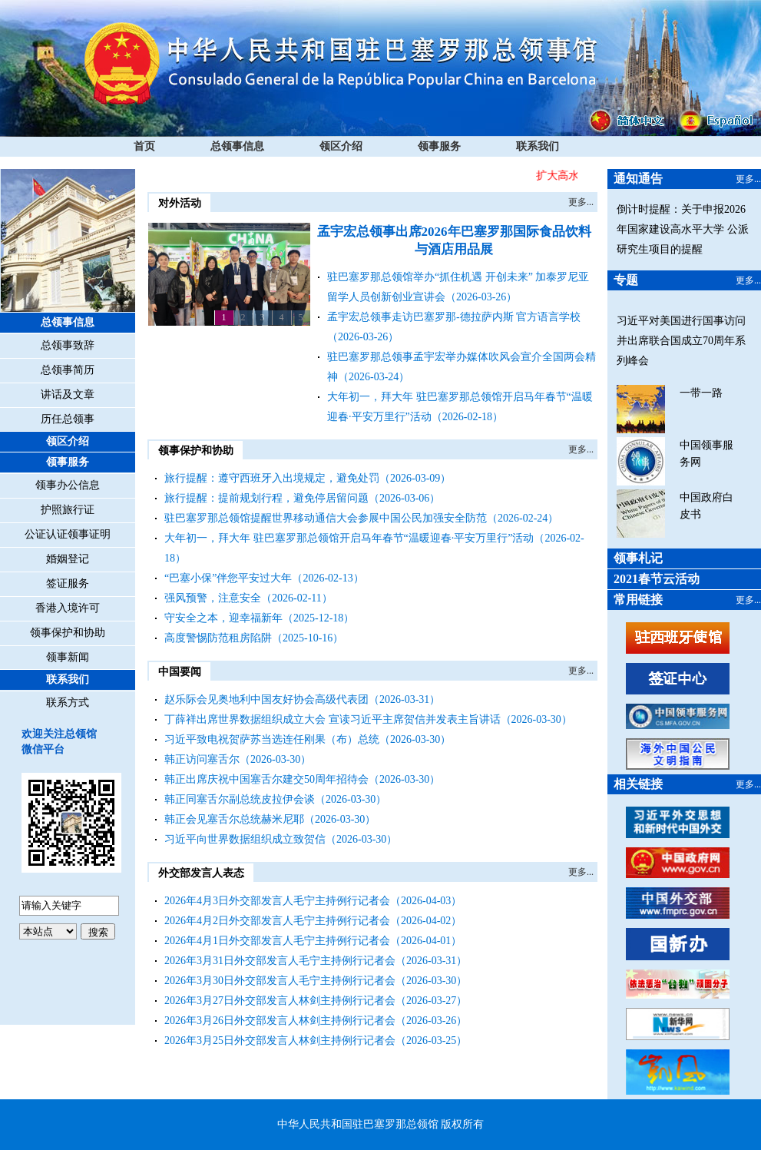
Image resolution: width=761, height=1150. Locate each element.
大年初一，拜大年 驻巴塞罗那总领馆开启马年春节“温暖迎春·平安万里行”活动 (349, 538)
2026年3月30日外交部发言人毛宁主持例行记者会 (279, 980)
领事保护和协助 (67, 632)
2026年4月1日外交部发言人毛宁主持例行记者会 (277, 940)
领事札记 (638, 558)
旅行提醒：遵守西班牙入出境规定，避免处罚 (271, 478)
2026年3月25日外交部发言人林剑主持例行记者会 (279, 1040)
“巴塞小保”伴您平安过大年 (228, 578)
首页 (144, 146)
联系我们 (537, 146)
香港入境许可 (67, 608)
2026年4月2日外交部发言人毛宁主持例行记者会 (277, 920)
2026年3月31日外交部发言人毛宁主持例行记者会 (279, 960)
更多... (581, 202)
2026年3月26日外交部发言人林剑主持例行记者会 (279, 1020)
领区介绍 (340, 146)
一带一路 (701, 393)
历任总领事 (67, 419)
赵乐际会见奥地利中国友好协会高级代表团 (266, 699)
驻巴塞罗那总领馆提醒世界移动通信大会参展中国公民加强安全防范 (325, 518)
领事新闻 (67, 657)
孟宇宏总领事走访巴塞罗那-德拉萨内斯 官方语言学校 (454, 317)
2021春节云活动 (657, 578)
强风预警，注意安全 (212, 598)
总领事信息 (237, 146)
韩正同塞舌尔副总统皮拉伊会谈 (239, 799)
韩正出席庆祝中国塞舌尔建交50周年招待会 (266, 779)
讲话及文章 (67, 394)
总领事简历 (67, 370)
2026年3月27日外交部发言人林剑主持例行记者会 (279, 1000)
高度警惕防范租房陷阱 (218, 638)
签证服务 (67, 583)
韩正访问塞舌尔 (202, 759)
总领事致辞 (67, 345)
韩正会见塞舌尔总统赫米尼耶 (234, 819)
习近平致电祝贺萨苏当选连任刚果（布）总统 (271, 739)
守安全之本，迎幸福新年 (223, 618)
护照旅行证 (67, 509)
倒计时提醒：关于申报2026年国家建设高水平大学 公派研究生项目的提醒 (683, 229)
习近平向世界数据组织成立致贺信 (245, 839)
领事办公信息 (67, 485)
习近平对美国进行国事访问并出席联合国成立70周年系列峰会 (681, 340)
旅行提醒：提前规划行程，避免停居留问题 (266, 498)
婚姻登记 (67, 559)
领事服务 (439, 146)
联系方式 (67, 702)
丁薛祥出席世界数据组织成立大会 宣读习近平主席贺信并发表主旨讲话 (332, 719)
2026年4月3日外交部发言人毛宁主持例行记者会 (277, 900)
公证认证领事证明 (68, 534)
